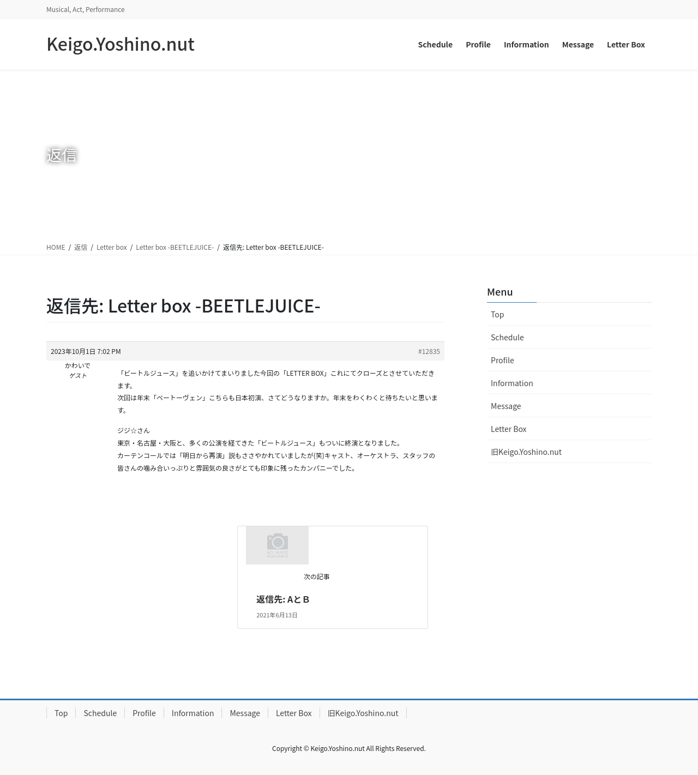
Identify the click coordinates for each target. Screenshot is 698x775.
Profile (502, 360)
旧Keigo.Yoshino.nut (526, 451)
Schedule (507, 337)
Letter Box (509, 428)
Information (512, 382)
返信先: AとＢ (283, 598)
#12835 (429, 351)
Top (497, 314)
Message (506, 405)
